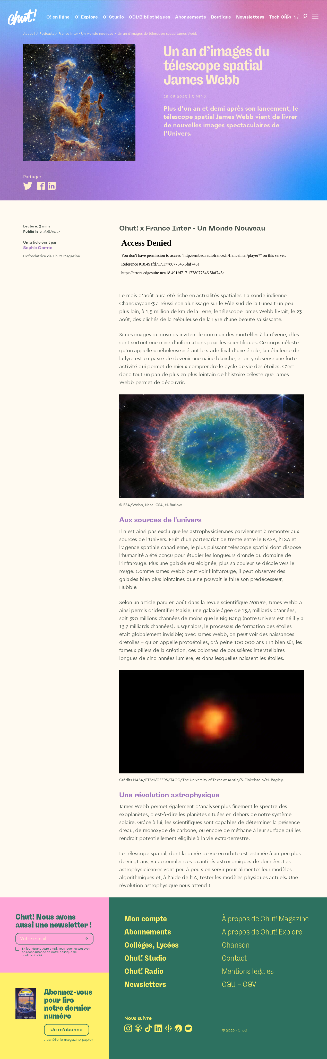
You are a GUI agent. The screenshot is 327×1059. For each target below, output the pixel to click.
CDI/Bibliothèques (149, 17)
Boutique (221, 17)
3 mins (44, 226)
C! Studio (113, 17)
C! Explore (86, 17)
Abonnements (190, 17)
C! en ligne (58, 17)
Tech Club (280, 17)
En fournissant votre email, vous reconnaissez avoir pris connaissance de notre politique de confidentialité (56, 952)
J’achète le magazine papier (68, 1040)
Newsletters (250, 17)
